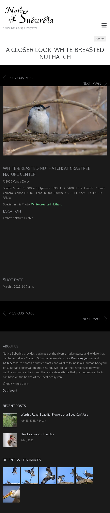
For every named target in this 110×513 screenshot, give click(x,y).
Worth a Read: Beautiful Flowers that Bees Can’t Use (54, 414)
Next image (92, 83)
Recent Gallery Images (22, 460)
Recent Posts (14, 406)
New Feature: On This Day (37, 434)
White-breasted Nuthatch (47, 204)
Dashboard (10, 390)
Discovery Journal (82, 358)
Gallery (7, 363)
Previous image (21, 78)
